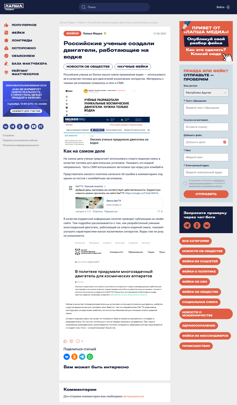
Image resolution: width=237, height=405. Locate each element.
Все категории (195, 240)
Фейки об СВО (194, 281)
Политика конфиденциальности (21, 145)
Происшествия (196, 345)
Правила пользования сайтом (20, 140)
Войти (223, 7)
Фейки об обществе (200, 291)
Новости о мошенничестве (197, 313)
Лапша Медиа (92, 33)
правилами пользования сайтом (205, 186)
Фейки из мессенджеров (205, 335)
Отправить (206, 193)
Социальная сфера (200, 301)
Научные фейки (132, 66)
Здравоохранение (198, 325)
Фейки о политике (199, 271)
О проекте (8, 135)
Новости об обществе (88, 66)
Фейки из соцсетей (200, 261)
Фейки (72, 33)
